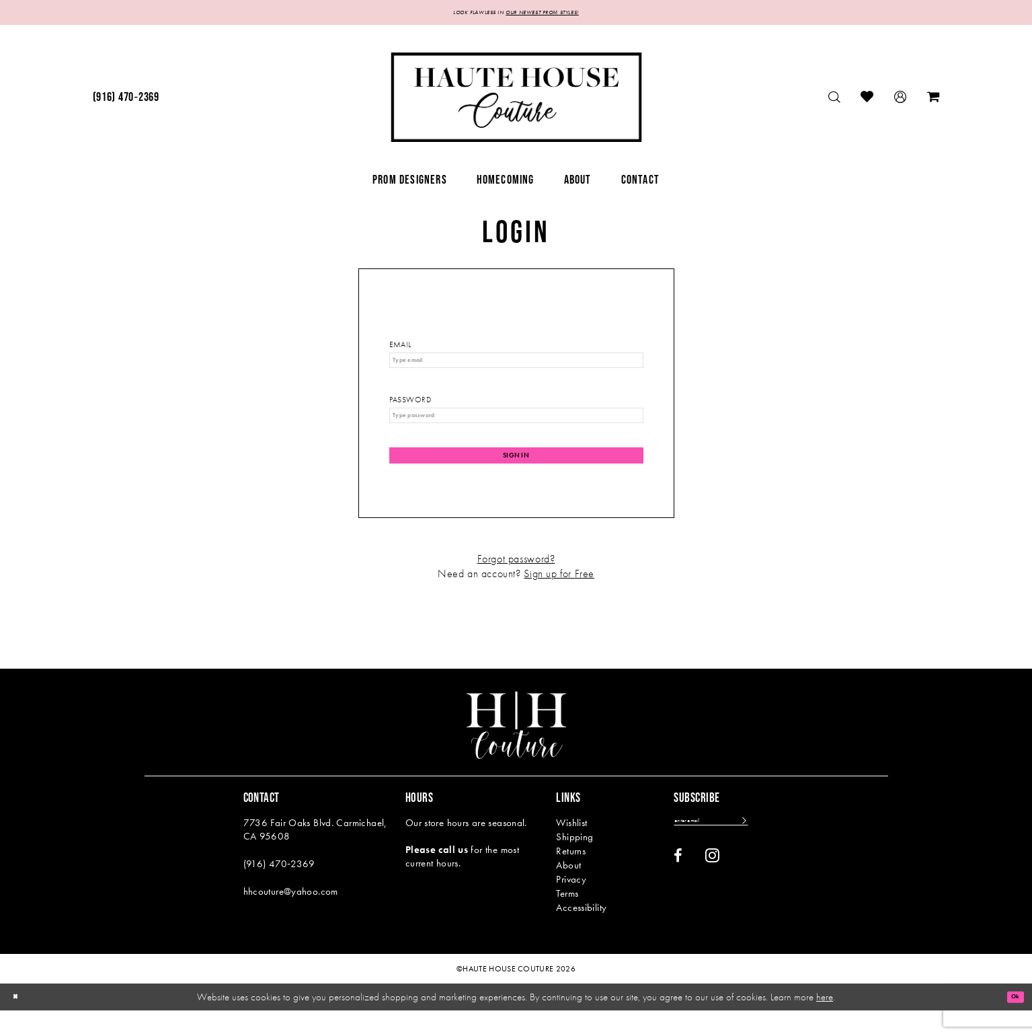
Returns (571, 876)
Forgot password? (516, 584)
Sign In (516, 477)
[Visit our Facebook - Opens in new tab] (678, 886)
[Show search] (834, 101)
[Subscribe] (787, 848)
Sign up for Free (559, 599)
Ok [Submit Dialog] (1010, 1022)
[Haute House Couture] (516, 102)
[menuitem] (126, 101)
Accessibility (581, 933)
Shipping (574, 862)
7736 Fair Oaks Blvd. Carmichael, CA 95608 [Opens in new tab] (315, 855)
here (824, 1022)
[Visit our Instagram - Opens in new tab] (712, 886)
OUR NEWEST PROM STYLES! (558, 14)
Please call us (436, 875)
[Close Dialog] (19, 1022)
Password (410, 410)
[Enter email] (733, 848)
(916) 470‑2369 (279, 889)
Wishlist (571, 848)
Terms (567, 919)
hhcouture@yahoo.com (290, 917)
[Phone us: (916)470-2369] (126, 101)
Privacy (571, 905)
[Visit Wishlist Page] (867, 101)
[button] (900, 101)
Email (400, 348)
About (568, 890)
